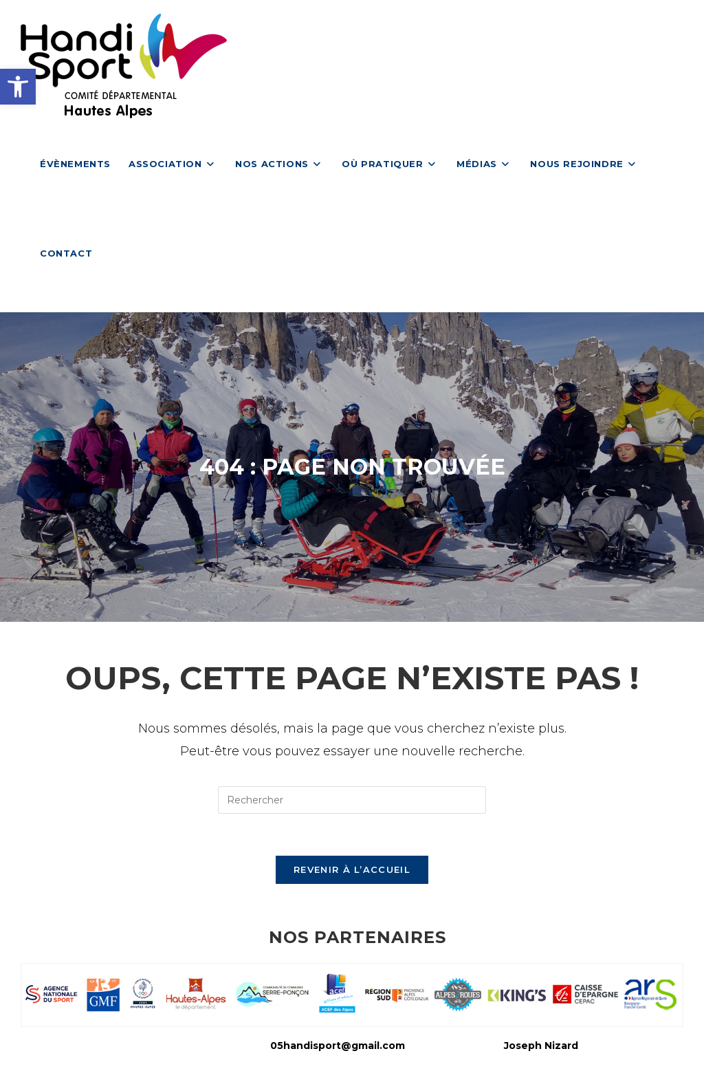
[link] (18, 87)
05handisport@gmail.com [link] (337, 1045)
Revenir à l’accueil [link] (352, 869)
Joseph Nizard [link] (541, 1045)
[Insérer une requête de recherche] (352, 800)
